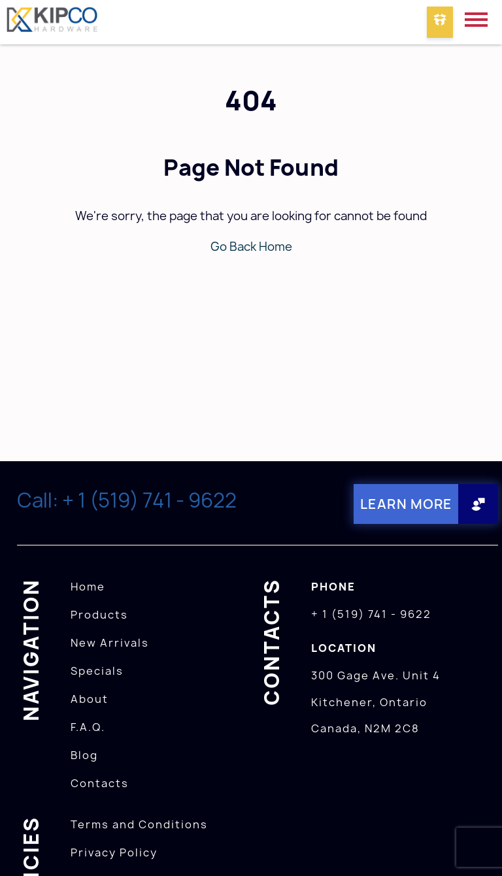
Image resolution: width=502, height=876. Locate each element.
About (90, 699)
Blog (84, 755)
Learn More (406, 504)
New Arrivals (110, 643)
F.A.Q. (88, 727)
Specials (97, 671)
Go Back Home (251, 246)
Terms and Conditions (139, 824)
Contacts (100, 783)
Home (88, 586)
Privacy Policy (114, 852)
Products (99, 615)
